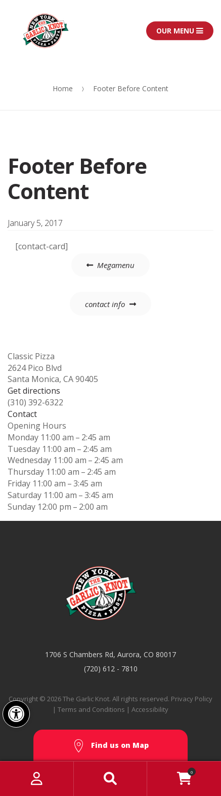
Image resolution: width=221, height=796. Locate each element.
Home (63, 88)
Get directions (34, 390)
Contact (22, 414)
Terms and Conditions (91, 709)
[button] (16, 714)
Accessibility (149, 709)
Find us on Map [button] (110, 746)
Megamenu (116, 265)
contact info (105, 304)
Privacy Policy (191, 698)
